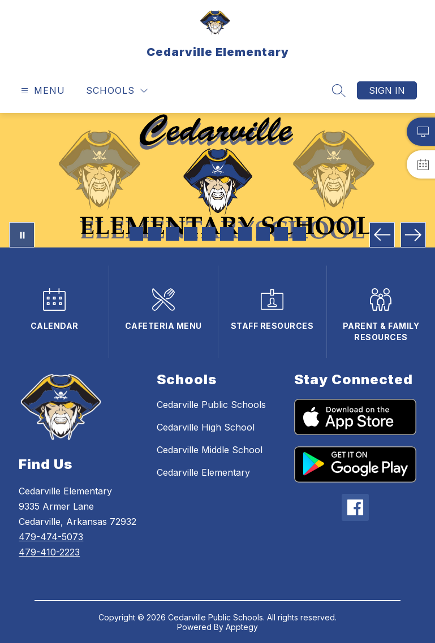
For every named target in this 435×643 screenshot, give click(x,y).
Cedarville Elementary (203, 472)
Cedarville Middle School (209, 449)
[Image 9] (281, 234)
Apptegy (242, 627)
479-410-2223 (49, 552)
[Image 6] (227, 234)
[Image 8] (263, 234)
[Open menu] (41, 91)
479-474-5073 (51, 536)
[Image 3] (172, 234)
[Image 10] (299, 234)
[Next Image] (413, 234)
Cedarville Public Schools (211, 404)
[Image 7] (245, 234)
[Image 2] (154, 234)
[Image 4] (190, 234)
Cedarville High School (206, 427)
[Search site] (339, 90)
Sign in (387, 90)
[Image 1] (136, 234)
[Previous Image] (382, 234)
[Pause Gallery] (22, 234)
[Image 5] (209, 234)
